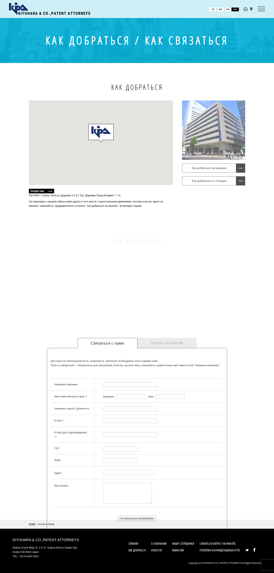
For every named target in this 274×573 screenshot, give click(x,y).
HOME (32, 524)
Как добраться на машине (209, 168)
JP (213, 9)
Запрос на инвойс (167, 399)
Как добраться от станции (209, 180)
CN (227, 9)
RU (235, 9)
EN (220, 9)
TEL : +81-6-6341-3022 (26, 556)
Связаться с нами (107, 399)
